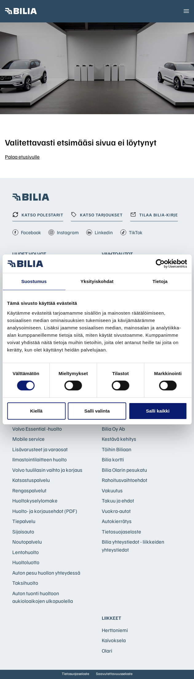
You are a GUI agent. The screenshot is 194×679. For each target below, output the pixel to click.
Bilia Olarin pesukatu (124, 470)
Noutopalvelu (27, 541)
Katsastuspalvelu (31, 480)
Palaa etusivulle (22, 156)
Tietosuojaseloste (121, 531)
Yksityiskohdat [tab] (97, 281)
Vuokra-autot (116, 511)
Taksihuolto (25, 583)
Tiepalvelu (23, 521)
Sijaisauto (23, 531)
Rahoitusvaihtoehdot (124, 480)
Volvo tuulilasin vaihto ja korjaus (47, 470)
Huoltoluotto (25, 562)
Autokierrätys (117, 521)
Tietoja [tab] (160, 281)
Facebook (26, 232)
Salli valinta (97, 410)
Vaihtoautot (117, 254)
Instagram (63, 232)
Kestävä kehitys (119, 439)
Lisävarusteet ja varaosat (40, 449)
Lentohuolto (25, 552)
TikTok (131, 232)
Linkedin (99, 232)
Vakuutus (112, 490)
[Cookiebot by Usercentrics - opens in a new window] (160, 263)
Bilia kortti (113, 459)
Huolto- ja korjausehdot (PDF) (44, 511)
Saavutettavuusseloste (114, 673)
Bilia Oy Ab (113, 428)
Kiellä (36, 410)
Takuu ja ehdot (118, 500)
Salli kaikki (158, 410)
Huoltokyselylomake (34, 500)
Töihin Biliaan (116, 449)
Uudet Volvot (29, 254)
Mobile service (28, 439)
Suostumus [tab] (34, 281)
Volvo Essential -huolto (37, 428)
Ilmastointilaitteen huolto (39, 459)
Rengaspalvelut (29, 490)
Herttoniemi (115, 630)
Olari (107, 650)
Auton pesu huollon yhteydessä (46, 572)
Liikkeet (111, 618)
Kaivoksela (114, 640)
